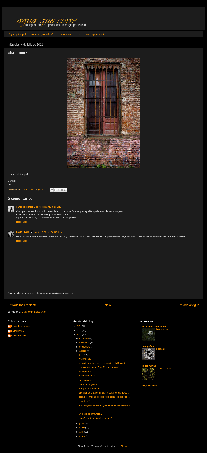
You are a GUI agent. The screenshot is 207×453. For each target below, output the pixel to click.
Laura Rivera (22, 232)
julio (81, 355)
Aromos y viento (163, 368)
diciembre (84, 338)
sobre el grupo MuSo (43, 34)
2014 (79, 326)
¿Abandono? (85, 359)
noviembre (84, 342)
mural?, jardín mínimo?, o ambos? (95, 418)
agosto (82, 351)
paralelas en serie (70, 34)
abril (81, 432)
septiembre (85, 347)
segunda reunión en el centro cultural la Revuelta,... (103, 363)
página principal (17, 34)
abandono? (84, 401)
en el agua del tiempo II (154, 326)
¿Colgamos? (85, 371)
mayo (82, 427)
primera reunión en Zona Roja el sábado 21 (100, 367)
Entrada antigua (188, 305)
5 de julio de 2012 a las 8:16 (48, 232)
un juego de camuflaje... (90, 414)
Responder (21, 222)
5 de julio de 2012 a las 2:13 (47, 207)
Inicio (107, 305)
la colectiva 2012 (87, 376)
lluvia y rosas (162, 329)
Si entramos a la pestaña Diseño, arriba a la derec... (104, 393)
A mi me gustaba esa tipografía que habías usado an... (105, 405)
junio (82, 423)
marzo (82, 436)
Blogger (124, 446)
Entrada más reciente (22, 305)
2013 (79, 330)
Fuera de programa (88, 384)
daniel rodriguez (24, 207)
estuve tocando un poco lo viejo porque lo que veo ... (104, 397)
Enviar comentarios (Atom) (34, 312)
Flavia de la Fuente (20, 326)
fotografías (148, 346)
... (80, 410)
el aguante (160, 349)
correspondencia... (96, 34)
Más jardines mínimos (89, 388)
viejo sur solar (149, 385)
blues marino (149, 366)
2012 (79, 334)
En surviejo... (85, 380)
